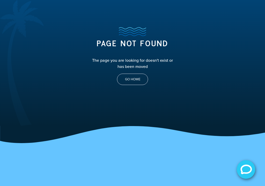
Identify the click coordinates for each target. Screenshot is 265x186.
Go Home (132, 79)
